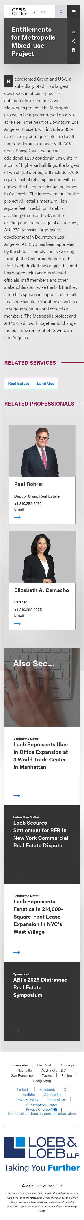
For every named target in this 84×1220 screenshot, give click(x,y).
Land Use (45, 383)
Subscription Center (41, 1104)
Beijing (66, 1075)
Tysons (47, 1075)
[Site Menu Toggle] (73, 11)
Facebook (47, 1089)
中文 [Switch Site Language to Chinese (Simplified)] (43, 11)
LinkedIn (24, 1089)
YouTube (28, 1094)
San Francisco (22, 1075)
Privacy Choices (41, 1109)
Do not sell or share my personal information (42, 1113)
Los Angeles (18, 1065)
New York (44, 1065)
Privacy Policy (27, 1099)
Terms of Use (57, 1099)
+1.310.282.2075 (28, 609)
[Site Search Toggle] (61, 11)
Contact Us (52, 1094)
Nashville (24, 1070)
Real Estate (18, 383)
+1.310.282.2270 (28, 503)
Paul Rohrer (28, 483)
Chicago (67, 1065)
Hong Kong (42, 1080)
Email (19, 509)
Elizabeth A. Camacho (41, 590)
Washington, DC (53, 1070)
